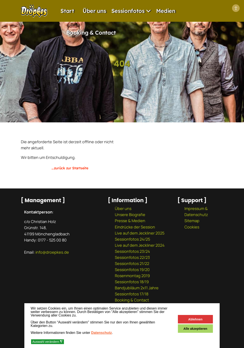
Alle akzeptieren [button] (195, 328)
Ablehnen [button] (195, 319)
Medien (165, 10)
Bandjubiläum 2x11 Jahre (137, 287)
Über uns (94, 10)
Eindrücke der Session (135, 227)
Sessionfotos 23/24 (132, 251)
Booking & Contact (91, 32)
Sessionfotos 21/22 (132, 263)
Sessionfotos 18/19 (132, 281)
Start (67, 10)
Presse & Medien (130, 220)
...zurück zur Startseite (70, 168)
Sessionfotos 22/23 (132, 257)
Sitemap (191, 220)
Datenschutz (101, 333)
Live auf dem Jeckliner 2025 (139, 233)
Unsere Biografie (130, 214)
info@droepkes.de (52, 252)
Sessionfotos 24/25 (132, 239)
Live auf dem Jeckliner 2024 (140, 245)
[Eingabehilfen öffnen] (236, 8)
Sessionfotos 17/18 (131, 293)
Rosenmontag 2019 (132, 275)
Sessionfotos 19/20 (132, 269)
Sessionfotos (128, 10)
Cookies (191, 227)
